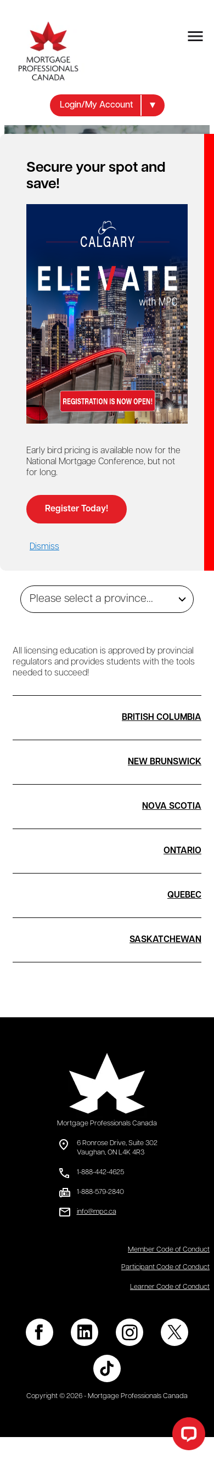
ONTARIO (182, 851)
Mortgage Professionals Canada (107, 1123)
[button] (107, 105)
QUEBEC (184, 895)
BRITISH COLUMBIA (161, 717)
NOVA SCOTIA (171, 806)
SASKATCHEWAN (165, 940)
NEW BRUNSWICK (164, 762)
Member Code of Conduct (169, 1249)
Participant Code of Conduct (165, 1267)
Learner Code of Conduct (170, 1287)
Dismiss (44, 547)
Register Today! (76, 509)
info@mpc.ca (96, 1211)
